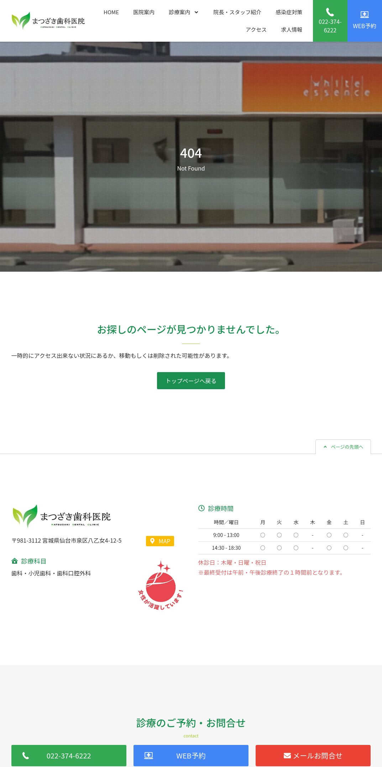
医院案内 (144, 12)
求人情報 (291, 29)
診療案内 (184, 12)
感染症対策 (289, 12)
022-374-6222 (330, 25)
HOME (111, 12)
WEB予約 (364, 25)
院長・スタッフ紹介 (237, 12)
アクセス (256, 29)
